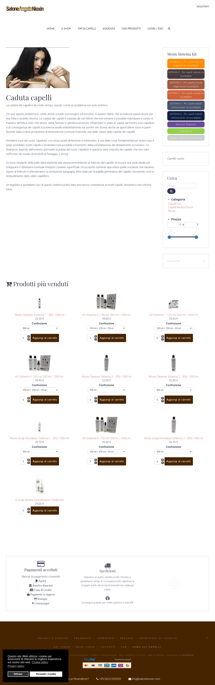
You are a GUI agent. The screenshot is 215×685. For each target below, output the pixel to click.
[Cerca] (181, 185)
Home (51, 28)
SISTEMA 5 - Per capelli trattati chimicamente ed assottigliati (186, 105)
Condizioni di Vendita (158, 638)
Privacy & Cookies (53, 638)
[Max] (190, 225)
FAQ (124, 647)
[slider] (169, 237)
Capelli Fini (174, 203)
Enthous (188, 655)
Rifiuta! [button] (18, 674)
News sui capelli (146, 647)
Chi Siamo (62, 647)
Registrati (203, 6)
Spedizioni (106, 638)
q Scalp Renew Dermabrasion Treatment (39, 500)
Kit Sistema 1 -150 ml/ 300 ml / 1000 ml (173, 315)
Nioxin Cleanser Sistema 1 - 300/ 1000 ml (39, 315)
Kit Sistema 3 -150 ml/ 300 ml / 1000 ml (106, 438)
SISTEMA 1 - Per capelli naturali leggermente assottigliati (186, 63)
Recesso (127, 638)
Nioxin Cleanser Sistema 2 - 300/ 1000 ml (173, 376)
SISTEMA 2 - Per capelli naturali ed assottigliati (186, 74)
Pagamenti (83, 638)
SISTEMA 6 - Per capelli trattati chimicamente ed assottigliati (186, 115)
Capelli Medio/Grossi (180, 207)
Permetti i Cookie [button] (46, 674)
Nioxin (171, 211)
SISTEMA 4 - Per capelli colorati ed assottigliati (186, 95)
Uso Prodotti (131, 28)
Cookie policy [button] (40, 662)
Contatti (108, 647)
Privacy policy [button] (16, 666)
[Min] (173, 225)
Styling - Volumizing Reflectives (186, 137)
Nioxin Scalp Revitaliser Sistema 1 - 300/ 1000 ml (39, 438)
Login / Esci (155, 28)
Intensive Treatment (186, 124)
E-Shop (66, 28)
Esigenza (109, 28)
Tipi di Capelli (87, 28)
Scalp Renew (185, 131)
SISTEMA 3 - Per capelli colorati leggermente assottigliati (186, 84)
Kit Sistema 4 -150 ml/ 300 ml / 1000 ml (39, 376)
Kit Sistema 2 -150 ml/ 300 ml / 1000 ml (106, 315)
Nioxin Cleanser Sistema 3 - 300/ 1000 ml (106, 376)
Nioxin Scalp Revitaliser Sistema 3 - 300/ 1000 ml (173, 438)
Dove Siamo (85, 647)
